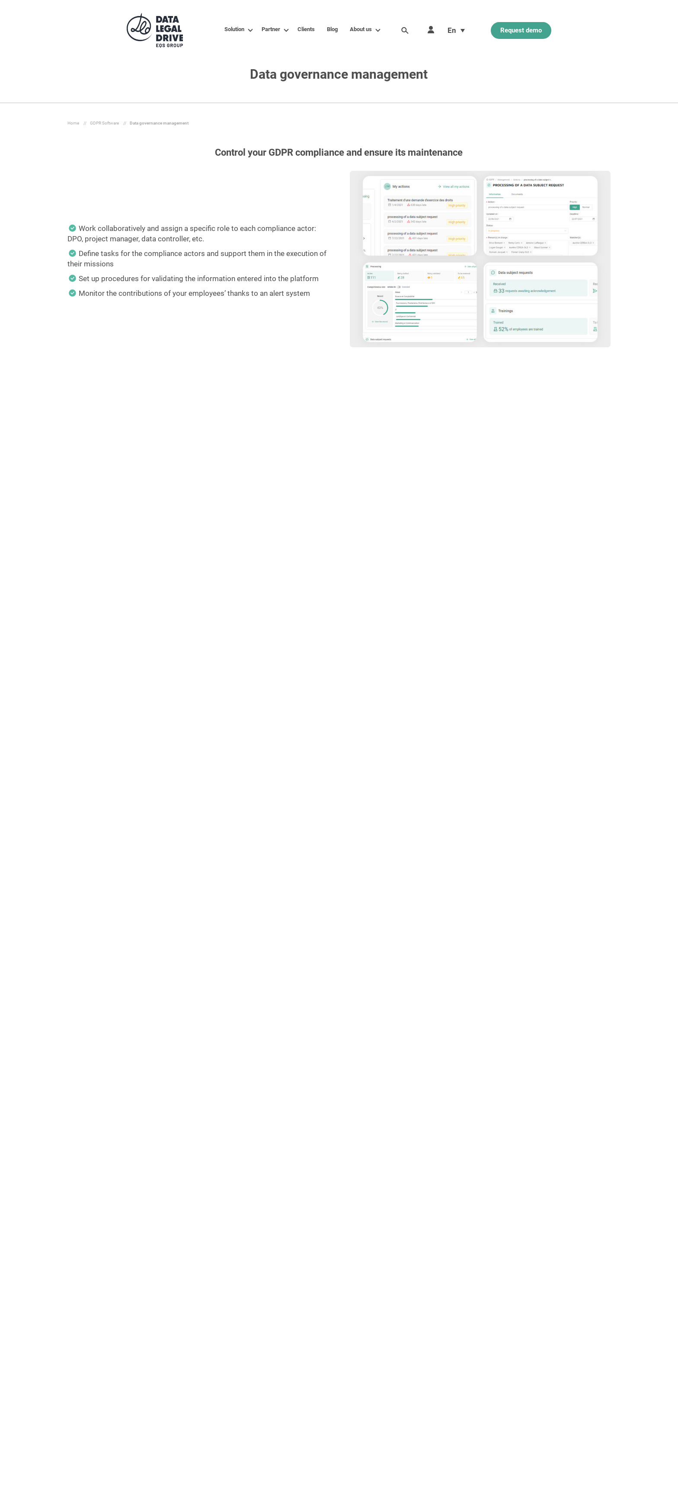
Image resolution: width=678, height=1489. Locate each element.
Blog (332, 29)
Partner (273, 29)
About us (362, 29)
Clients (306, 29)
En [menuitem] (452, 30)
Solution (236, 29)
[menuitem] (456, 30)
